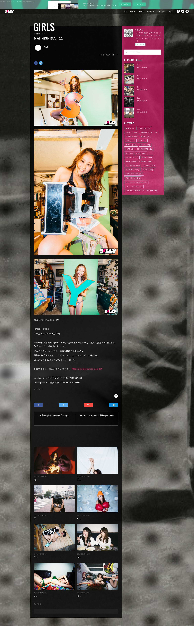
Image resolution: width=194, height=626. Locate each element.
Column (148, 170)
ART (130, 141)
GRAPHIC (145, 161)
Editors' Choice (134, 174)
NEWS (130, 128)
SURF (130, 149)
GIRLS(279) (38, 389)
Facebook (177, 11)
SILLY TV (144, 128)
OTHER (152, 190)
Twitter (182, 11)
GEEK (147, 157)
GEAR (131, 161)
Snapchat (187, 11)
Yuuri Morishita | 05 (87, 476)
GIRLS (130, 11)
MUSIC (138, 11)
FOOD (145, 136)
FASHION (148, 11)
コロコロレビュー (134, 186)
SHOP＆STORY (149, 132)
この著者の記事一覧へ (108, 55)
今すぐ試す (125, 4)
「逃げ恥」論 (133, 178)
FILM (142, 141)
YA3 (46, 47)
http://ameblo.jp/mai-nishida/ (87, 369)
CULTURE (158, 11)
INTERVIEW (133, 165)
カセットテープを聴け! (136, 182)
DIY (129, 153)
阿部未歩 (38, 476)
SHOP (168, 11)
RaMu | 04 (39, 553)
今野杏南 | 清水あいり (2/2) (90, 553)
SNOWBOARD (144, 149)
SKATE (145, 145)
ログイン (139, 4)
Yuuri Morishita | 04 (44, 592)
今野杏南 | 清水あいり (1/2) (90, 592)
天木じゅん (39, 514)
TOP (122, 11)
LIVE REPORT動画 (135, 190)
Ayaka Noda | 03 (85, 514)
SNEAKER (132, 157)
